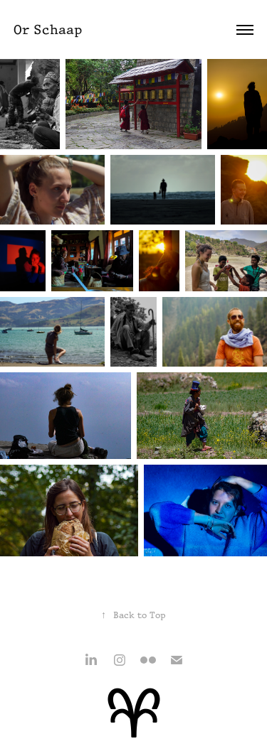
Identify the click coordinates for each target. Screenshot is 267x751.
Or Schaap (48, 29)
